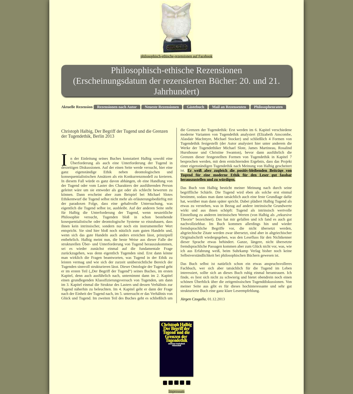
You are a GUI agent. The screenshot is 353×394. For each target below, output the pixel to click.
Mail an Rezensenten (229, 107)
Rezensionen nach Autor (117, 107)
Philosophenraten (268, 107)
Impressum (176, 391)
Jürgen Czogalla (193, 299)
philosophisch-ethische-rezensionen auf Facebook (176, 56)
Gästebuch (195, 107)
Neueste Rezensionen (162, 107)
